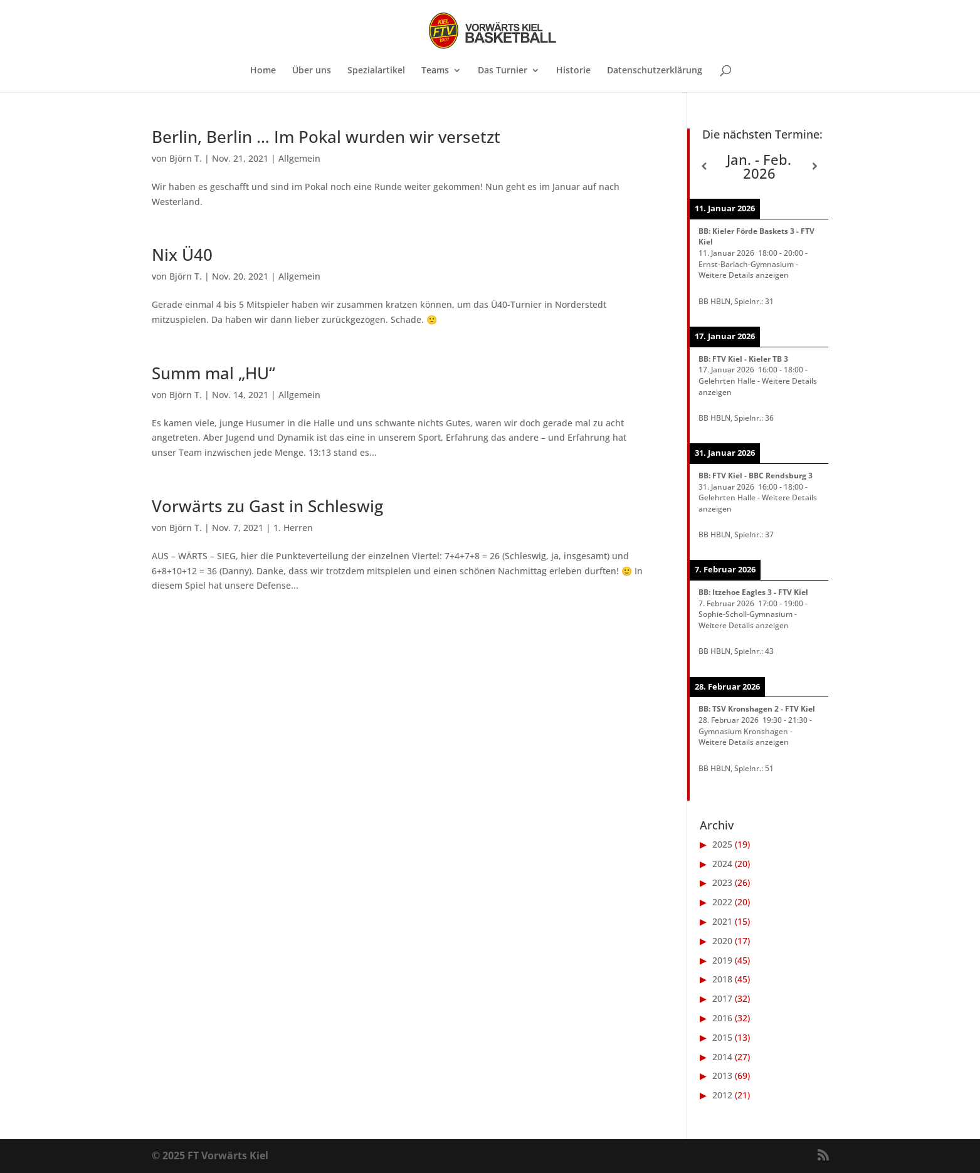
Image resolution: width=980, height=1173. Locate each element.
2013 (722, 1075)
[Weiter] (814, 166)
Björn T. (185, 158)
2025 (722, 844)
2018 (722, 979)
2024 (722, 864)
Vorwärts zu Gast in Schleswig (267, 506)
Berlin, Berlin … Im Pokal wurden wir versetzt (326, 136)
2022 (722, 902)
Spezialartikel (376, 71)
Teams (435, 71)
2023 (722, 882)
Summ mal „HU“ (213, 373)
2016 (722, 1018)
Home (263, 71)
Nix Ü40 (182, 254)
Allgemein (299, 158)
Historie (573, 71)
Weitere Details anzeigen (743, 275)
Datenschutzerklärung (654, 71)
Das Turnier (502, 71)
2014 (722, 1057)
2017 (722, 998)
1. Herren (293, 528)
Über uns (311, 71)
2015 (722, 1037)
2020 (722, 941)
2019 (722, 960)
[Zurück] (703, 166)
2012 (722, 1095)
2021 (722, 921)
